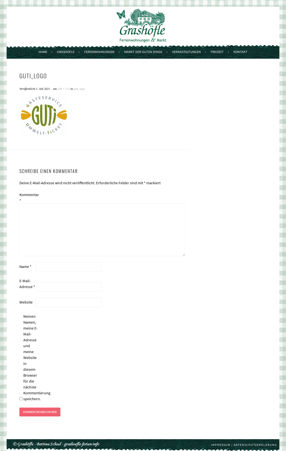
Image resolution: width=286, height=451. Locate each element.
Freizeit (217, 52)
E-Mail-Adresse (27, 283)
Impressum (221, 445)
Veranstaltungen (186, 52)
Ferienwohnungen (99, 52)
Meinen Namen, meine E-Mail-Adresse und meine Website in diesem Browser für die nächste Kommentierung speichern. (31, 357)
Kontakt (240, 52)
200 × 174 (63, 89)
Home (43, 52)
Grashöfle (65, 52)
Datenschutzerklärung (255, 445)
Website (26, 302)
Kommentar (27, 197)
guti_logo (79, 89)
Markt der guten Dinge (143, 52)
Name (25, 266)
